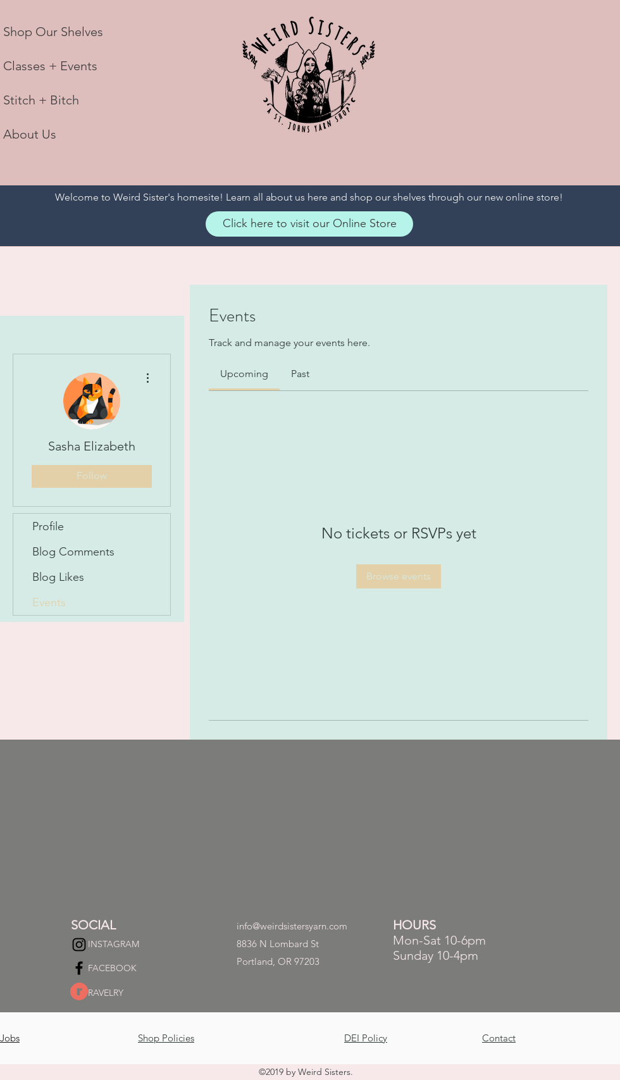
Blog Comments (73, 552)
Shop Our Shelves (53, 31)
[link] (244, 374)
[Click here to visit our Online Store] (309, 224)
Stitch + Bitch (41, 100)
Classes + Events (50, 65)
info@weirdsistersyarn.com (292, 926)
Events (49, 602)
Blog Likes (58, 577)
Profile (48, 526)
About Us (29, 134)
